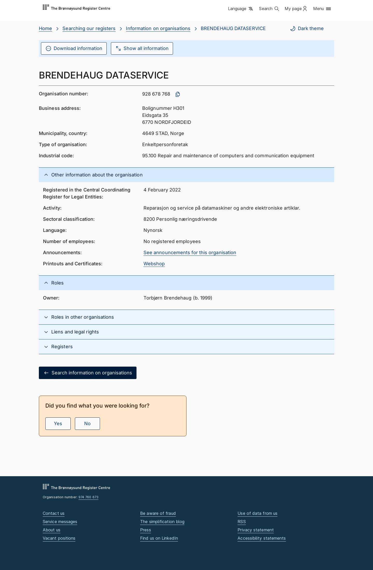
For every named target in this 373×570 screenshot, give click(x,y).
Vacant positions (59, 538)
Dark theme (307, 28)
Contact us (53, 513)
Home (45, 28)
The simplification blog (162, 521)
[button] (241, 9)
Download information (73, 48)
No (87, 423)
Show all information (142, 48)
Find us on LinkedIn (159, 538)
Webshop (154, 263)
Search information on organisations (87, 373)
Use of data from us (257, 513)
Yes (58, 423)
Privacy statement (256, 529)
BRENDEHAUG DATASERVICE (233, 28)
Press (145, 529)
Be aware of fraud (158, 513)
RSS (242, 521)
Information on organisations (158, 28)
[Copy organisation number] (177, 94)
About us (51, 529)
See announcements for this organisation (190, 252)
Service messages (60, 521)
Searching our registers (89, 28)
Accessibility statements (262, 538)
